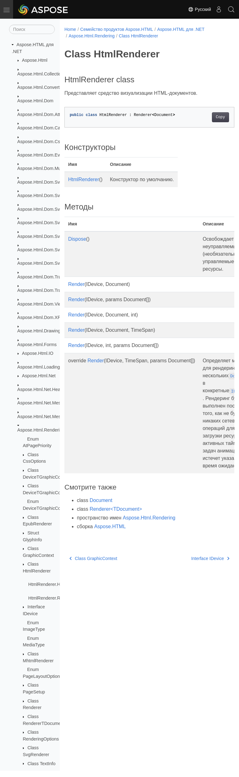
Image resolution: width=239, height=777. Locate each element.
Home (70, 29)
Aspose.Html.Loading (38, 366)
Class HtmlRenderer (138, 35)
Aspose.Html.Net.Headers (43, 389)
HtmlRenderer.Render (50, 598)
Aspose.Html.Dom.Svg (40, 182)
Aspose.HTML (110, 526)
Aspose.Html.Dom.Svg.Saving (47, 263)
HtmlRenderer (83, 179)
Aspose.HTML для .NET (180, 29)
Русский (199, 9)
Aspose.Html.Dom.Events (42, 154)
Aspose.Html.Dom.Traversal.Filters (52, 290)
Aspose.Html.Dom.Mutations (45, 168)
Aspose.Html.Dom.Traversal (45, 276)
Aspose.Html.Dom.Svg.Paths (46, 249)
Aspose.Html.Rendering (41, 429)
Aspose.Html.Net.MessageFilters (50, 402)
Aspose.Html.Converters (41, 87)
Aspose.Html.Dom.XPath (42, 317)
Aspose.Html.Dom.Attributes (45, 114)
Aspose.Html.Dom (35, 100)
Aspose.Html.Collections (41, 73)
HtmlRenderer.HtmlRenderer (56, 584)
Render (76, 284)
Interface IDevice (198, 558)
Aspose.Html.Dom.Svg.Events (47, 222)
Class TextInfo (41, 763)
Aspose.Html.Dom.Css (40, 141)
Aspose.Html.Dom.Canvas (43, 127)
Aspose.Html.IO (38, 353)
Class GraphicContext (93, 558)
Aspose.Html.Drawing (38, 330)
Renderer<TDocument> (116, 509)
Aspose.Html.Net (39, 375)
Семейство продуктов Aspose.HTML (116, 29)
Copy (208, 117)
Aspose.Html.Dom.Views (42, 304)
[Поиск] (32, 29)
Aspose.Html (35, 60)
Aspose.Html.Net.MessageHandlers (52, 416)
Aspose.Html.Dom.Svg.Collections (51, 195)
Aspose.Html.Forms (37, 344)
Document (101, 500)
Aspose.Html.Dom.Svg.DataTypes (51, 209)
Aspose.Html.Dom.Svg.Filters (46, 236)
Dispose (77, 239)
